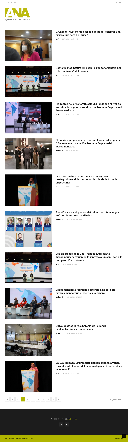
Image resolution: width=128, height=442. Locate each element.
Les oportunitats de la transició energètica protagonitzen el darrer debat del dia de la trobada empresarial (87, 179)
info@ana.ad (72, 419)
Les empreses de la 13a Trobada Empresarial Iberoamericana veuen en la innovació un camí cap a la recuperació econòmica (89, 257)
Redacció (59, 151)
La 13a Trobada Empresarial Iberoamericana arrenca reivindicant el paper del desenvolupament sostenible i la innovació (89, 366)
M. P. (58, 39)
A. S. (57, 264)
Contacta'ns (118, 438)
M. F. (57, 114)
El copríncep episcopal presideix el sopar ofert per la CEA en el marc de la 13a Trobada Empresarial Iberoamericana (88, 143)
